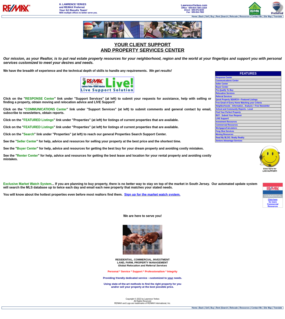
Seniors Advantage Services (229, 141)
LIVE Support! (222, 118)
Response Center (224, 77)
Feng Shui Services (225, 131)
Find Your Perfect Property (228, 112)
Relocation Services (225, 93)
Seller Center (222, 84)
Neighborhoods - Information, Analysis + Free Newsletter (243, 106)
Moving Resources (224, 134)
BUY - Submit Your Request (229, 115)
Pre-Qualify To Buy (224, 90)
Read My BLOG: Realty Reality (230, 137)
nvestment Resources (226, 122)
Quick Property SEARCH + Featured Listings (236, 99)
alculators (232, 128)
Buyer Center (222, 87)
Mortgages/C (222, 128)
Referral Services (224, 96)
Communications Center (227, 81)
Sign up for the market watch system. (152, 194)
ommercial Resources (227, 125)
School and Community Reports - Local (234, 109)
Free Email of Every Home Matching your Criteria (239, 103)
